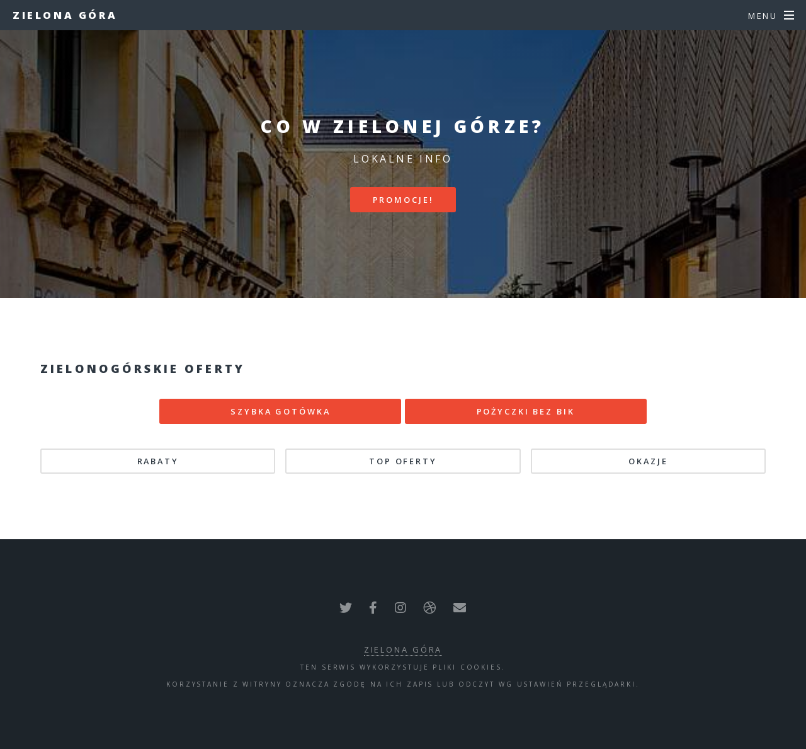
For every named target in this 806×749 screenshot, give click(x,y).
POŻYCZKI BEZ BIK (526, 411)
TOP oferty (403, 461)
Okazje (647, 461)
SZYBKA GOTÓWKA (280, 411)
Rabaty (158, 461)
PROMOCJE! (403, 199)
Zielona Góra (65, 15)
